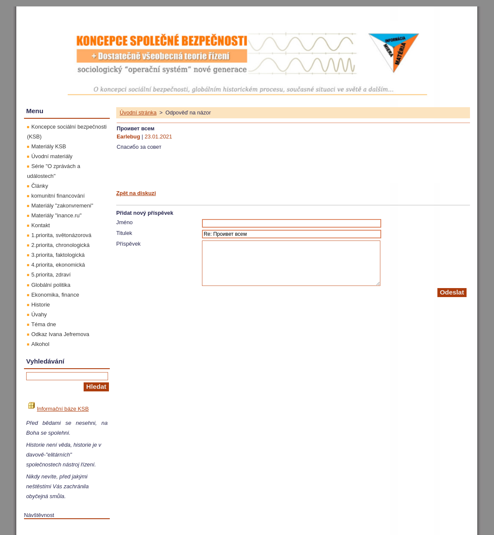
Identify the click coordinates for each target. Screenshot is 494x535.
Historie (40, 304)
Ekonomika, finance (55, 295)
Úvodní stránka (138, 112)
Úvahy (39, 314)
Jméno (124, 222)
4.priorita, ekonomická (58, 264)
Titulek (124, 233)
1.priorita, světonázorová (61, 235)
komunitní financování (58, 195)
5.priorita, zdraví (51, 274)
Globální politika (50, 285)
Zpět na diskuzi (136, 193)
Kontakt (40, 225)
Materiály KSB (48, 146)
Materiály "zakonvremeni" (62, 205)
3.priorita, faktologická (57, 255)
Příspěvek (128, 243)
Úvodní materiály (51, 156)
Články (39, 186)
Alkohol (40, 344)
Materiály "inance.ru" (56, 215)
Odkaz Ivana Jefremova (60, 334)
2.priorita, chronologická (60, 245)
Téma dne (43, 324)
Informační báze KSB (58, 409)
